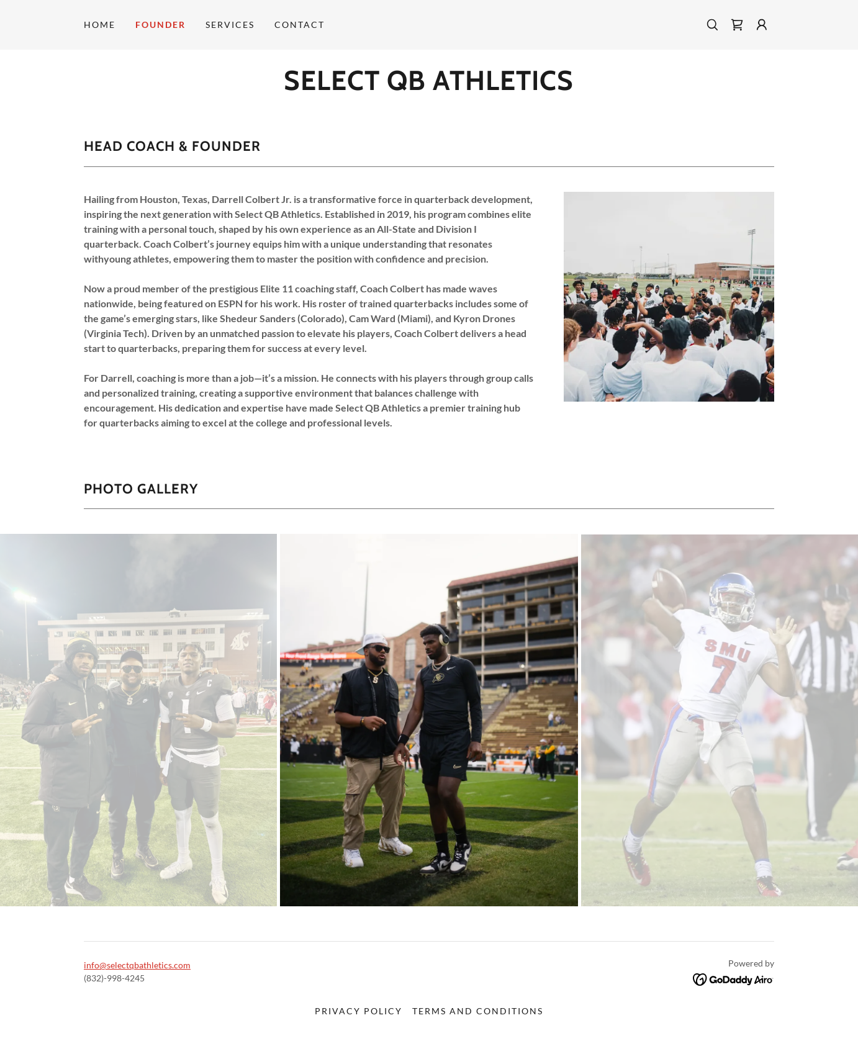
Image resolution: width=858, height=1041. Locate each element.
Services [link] (230, 24)
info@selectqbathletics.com (137, 965)
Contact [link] (299, 24)
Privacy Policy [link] (358, 1011)
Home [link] (99, 24)
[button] (761, 24)
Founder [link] (160, 24)
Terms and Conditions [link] (477, 1011)
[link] (737, 24)
